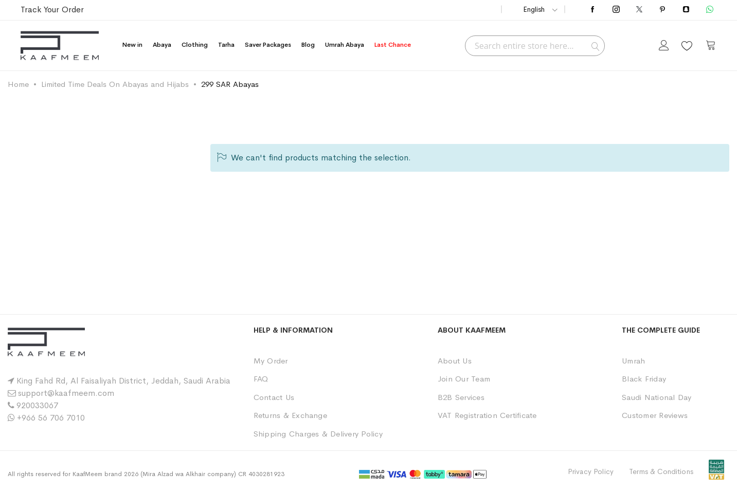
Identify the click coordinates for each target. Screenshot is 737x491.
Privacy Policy (591, 471)
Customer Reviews (655, 415)
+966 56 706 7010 (51, 417)
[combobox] (535, 45)
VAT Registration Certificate (487, 415)
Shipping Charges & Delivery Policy (318, 434)
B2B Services (461, 397)
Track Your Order (52, 9)
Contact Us (274, 397)
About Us (455, 361)
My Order (271, 361)
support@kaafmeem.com (66, 393)
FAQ (261, 379)
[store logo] (60, 45)
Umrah (633, 361)
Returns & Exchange (290, 415)
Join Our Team (464, 379)
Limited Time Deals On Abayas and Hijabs (115, 84)
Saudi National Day (656, 397)
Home (18, 84)
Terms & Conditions (661, 471)
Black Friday (644, 379)
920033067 (37, 405)
